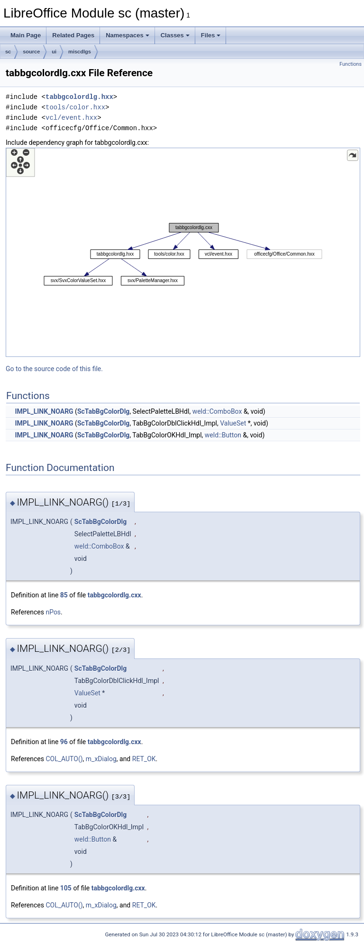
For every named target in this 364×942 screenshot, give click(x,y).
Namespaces (127, 35)
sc (8, 51)
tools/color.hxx (75, 107)
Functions (350, 64)
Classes (175, 35)
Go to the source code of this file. (54, 369)
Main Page (25, 35)
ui (54, 51)
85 (64, 595)
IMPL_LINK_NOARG (44, 411)
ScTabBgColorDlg (103, 411)
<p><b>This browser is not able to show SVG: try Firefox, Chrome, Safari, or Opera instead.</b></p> (183, 252)
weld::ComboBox (217, 411)
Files (211, 35)
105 (66, 888)
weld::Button (223, 435)
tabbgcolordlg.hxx (79, 96)
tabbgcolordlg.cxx (114, 595)
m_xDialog (101, 759)
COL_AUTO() (64, 759)
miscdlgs (79, 51)
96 (64, 742)
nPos (53, 612)
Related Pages (73, 35)
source (31, 51)
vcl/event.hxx (71, 117)
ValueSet (233, 423)
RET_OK (144, 759)
